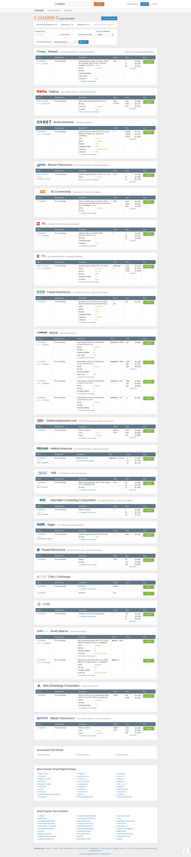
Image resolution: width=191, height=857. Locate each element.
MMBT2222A (121, 831)
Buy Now (149, 62)
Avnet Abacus (62, 631)
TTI (59, 256)
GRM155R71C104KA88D (47, 826)
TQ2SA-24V (121, 792)
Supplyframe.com (105, 854)
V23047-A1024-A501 (124, 797)
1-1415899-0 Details (109, 18)
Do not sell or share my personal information (142, 848)
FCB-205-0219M (83, 781)
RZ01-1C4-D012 (42, 101)
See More (132, 68)
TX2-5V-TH (121, 776)
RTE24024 (42, 781)
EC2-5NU (81, 794)
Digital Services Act (120, 848)
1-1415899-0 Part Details (87, 81)
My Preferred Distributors (47, 24)
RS (58, 223)
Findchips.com (42, 4)
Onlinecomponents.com (75, 420)
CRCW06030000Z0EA (46, 829)
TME (62, 473)
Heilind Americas (73, 448)
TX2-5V (41, 789)
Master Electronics (74, 718)
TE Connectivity (68, 191)
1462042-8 (120, 779)
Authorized (67, 24)
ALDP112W (121, 774)
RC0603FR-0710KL (84, 831)
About (56, 848)
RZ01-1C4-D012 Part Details (89, 112)
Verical (56, 332)
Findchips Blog (132, 4)
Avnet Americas (64, 122)
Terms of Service (106, 848)
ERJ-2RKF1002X (84, 834)
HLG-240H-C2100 (123, 816)
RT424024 (81, 774)
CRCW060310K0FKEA (46, 821)
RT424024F (82, 787)
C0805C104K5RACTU (85, 824)
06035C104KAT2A (123, 836)
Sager (60, 524)
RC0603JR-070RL (84, 839)
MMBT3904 (42, 818)
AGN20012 (121, 781)
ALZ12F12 (120, 794)
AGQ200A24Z (83, 784)
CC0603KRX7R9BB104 (125, 829)
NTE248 (41, 816)
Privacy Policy (94, 848)
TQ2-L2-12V (121, 784)
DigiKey (66, 91)
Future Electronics (72, 292)
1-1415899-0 (41, 61)
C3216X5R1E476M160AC (87, 818)
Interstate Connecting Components (85, 500)
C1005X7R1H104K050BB (87, 816)
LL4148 (119, 839)
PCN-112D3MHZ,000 (85, 797)
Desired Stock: (44, 33)
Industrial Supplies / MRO (105, 24)
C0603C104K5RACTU (85, 826)
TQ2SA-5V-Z (82, 779)
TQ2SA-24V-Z (43, 774)
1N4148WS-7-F (122, 826)
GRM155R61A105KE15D (47, 836)
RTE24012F (42, 787)
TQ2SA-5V (81, 789)
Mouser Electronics (73, 164)
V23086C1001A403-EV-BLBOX (49, 794)
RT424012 (42, 792)
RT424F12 (120, 787)
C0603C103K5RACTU (46, 839)
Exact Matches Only (83, 35)
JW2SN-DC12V (83, 776)
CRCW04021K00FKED (46, 824)
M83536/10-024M (44, 784)
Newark (66, 51)
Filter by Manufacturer (44, 42)
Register (145, 4)
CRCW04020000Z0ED (86, 829)
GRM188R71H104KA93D (126, 821)
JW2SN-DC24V (122, 789)
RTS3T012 (42, 776)
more (98, 65)
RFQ (148, 234)
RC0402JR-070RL (84, 821)
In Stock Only (63, 35)
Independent (84, 24)
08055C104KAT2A (44, 834)
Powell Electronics (69, 549)
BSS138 (41, 831)
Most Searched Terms (67, 848)
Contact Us (48, 848)
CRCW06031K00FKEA (125, 834)
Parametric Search (82, 848)
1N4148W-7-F (122, 824)
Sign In (154, 4)
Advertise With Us (96, 851)
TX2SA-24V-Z (82, 792)
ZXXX (119, 818)
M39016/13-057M (44, 779)
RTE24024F (42, 797)
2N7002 (80, 836)
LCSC (45, 604)
